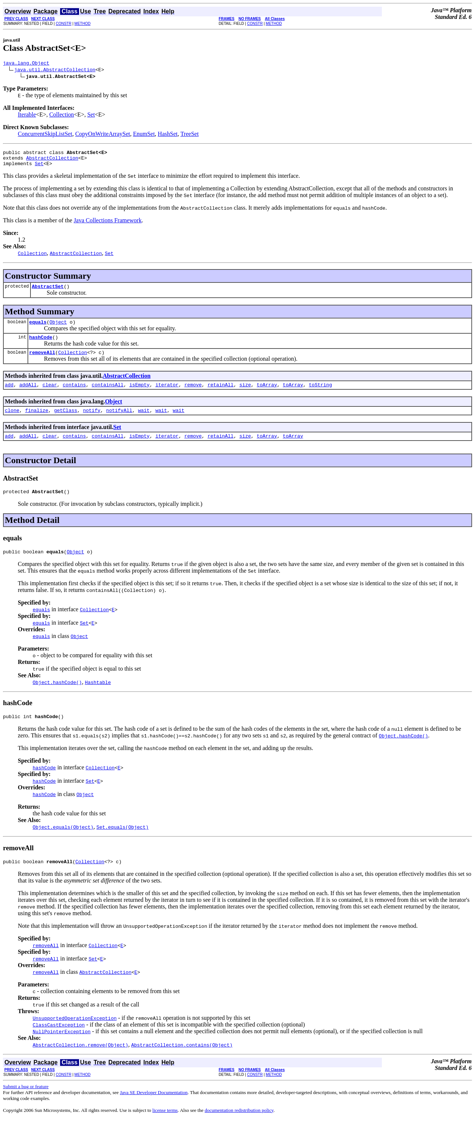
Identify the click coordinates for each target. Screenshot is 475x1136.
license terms (165, 1127)
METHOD (83, 24)
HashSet (167, 135)
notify (92, 421)
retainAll (220, 394)
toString (320, 394)
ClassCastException (59, 1041)
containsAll (108, 394)
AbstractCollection (52, 161)
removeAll (42, 361)
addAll (28, 394)
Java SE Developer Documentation (153, 1109)
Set (91, 115)
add (9, 394)
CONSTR (63, 24)
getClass (65, 421)
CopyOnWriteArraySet (102, 135)
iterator (166, 394)
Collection (61, 115)
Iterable (27, 115)
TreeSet (189, 135)
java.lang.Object (26, 63)
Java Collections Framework (108, 225)
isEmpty (140, 394)
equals (38, 328)
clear (49, 394)
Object (58, 328)
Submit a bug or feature (26, 1103)
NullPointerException (62, 1048)
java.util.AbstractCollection (54, 70)
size (245, 394)
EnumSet (144, 135)
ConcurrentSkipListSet (45, 135)
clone (12, 421)
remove (193, 394)
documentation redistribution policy (238, 1127)
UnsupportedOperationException (75, 1034)
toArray (267, 394)
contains (74, 394)
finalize (36, 421)
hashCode (40, 344)
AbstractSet (48, 291)
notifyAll (119, 421)
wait (144, 421)
